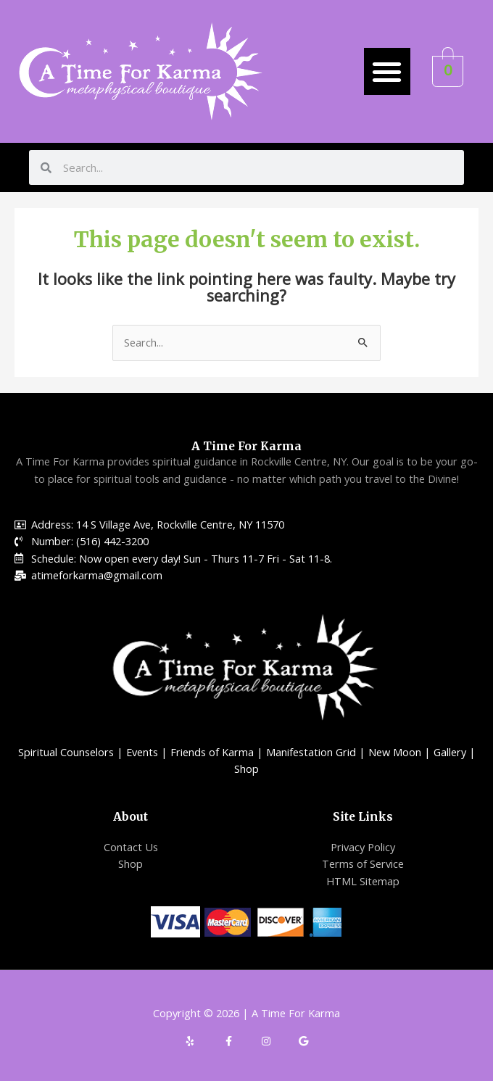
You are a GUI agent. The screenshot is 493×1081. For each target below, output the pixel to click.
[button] (387, 71)
